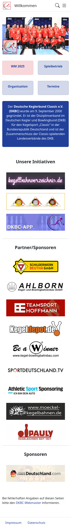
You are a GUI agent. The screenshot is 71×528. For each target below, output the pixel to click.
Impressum (13, 523)
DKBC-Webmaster (28, 503)
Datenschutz (36, 523)
